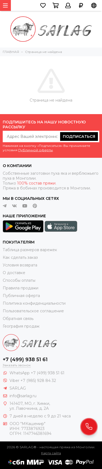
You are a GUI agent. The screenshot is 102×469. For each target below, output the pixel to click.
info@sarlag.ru (23, 395)
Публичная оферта (21, 295)
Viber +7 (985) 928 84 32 (33, 380)
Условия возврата (20, 265)
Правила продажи (20, 288)
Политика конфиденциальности (34, 303)
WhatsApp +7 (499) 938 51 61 (37, 372)
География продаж (21, 326)
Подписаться (79, 136)
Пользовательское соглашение (33, 310)
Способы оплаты (19, 280)
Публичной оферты (35, 150)
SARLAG (18, 388)
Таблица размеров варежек (30, 249)
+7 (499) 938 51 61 (25, 360)
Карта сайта (51, 453)
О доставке (14, 272)
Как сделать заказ (20, 257)
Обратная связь (18, 318)
